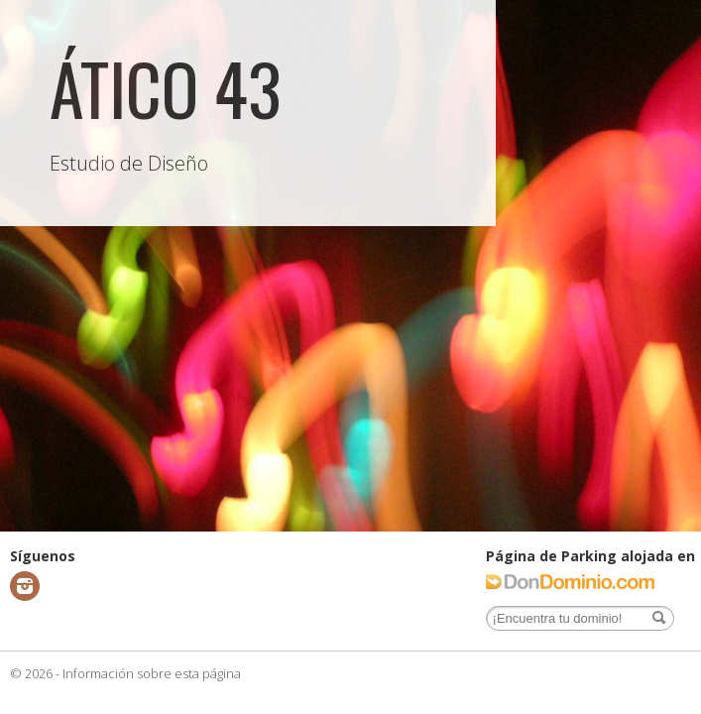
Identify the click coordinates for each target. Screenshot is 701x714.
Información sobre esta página (151, 673)
